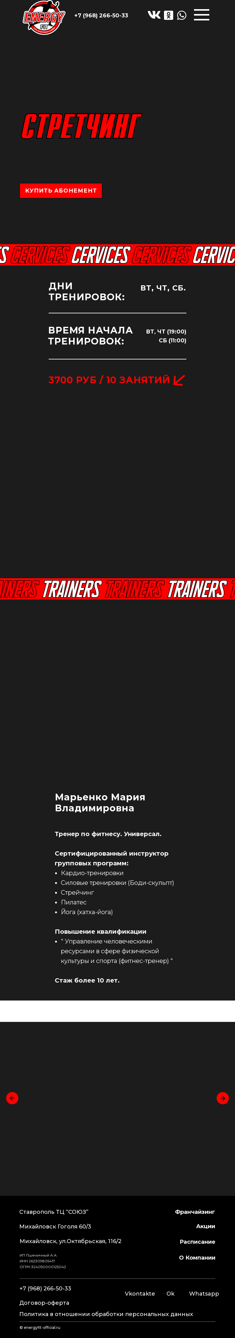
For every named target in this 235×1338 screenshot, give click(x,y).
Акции (205, 1226)
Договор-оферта (44, 1303)
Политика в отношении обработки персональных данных (106, 1314)
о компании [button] (197, 1257)
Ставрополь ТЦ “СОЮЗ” (53, 1212)
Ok (170, 1293)
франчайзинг (195, 1212)
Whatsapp (204, 1293)
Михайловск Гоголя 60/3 (55, 1226)
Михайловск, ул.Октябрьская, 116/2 (70, 1241)
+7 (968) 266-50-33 (101, 15)
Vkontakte (140, 1293)
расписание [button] (197, 1242)
